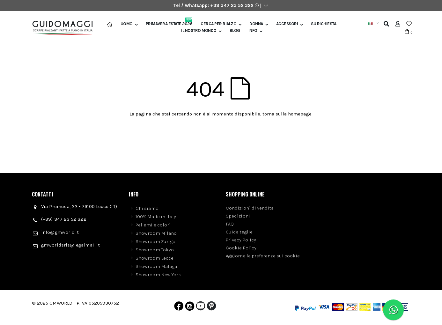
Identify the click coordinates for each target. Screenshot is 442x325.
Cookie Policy (241, 248)
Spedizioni (238, 216)
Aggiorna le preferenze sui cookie (263, 256)
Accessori (287, 24)
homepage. (300, 114)
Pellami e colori (153, 225)
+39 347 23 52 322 (232, 5)
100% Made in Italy (156, 216)
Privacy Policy (241, 240)
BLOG (235, 30)
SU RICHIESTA (323, 24)
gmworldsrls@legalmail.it (70, 245)
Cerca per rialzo (218, 24)
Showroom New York (158, 274)
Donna (256, 24)
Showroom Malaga (156, 266)
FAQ (230, 224)
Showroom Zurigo (155, 241)
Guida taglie (239, 232)
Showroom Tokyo (155, 250)
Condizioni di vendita (250, 208)
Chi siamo (147, 208)
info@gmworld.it (60, 232)
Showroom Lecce (154, 258)
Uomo (127, 24)
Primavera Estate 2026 (169, 24)
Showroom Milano (156, 233)
